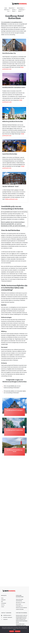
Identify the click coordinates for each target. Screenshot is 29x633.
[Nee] (27, 629)
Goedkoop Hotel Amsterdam (14, 430)
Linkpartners (5, 619)
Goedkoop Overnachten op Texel (14, 450)
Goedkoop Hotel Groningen (14, 410)
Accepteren (12, 631)
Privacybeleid (17, 631)
